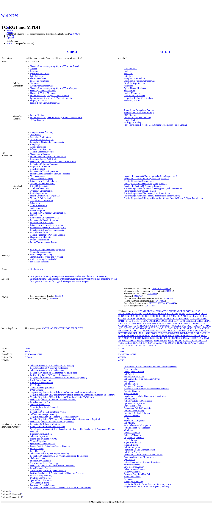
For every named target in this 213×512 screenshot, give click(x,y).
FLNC (181, 323)
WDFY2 (134, 345)
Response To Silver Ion (40, 166)
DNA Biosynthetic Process (41, 402)
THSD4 (148, 343)
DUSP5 (164, 321)
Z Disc (127, 418)
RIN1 (197, 335)
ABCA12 (142, 311)
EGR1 (182, 321)
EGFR (176, 321)
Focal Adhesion (130, 440)
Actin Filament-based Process (137, 428)
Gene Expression (37, 169)
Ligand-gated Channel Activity (43, 439)
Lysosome (34, 71)
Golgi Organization (132, 472)
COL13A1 (203, 316)
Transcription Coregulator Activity (139, 110)
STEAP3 (163, 340)
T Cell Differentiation (39, 188)
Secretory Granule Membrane (43, 90)
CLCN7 (180, 316)
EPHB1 (200, 321)
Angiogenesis (130, 381)
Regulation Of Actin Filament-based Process (143, 454)
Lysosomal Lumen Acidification (44, 159)
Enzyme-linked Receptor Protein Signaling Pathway (146, 486)
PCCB (183, 333)
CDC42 (165, 316)
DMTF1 (121, 321)
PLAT (202, 333)
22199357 (74, 34)
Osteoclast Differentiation (41, 191)
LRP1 (190, 328)
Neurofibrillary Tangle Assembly (44, 407)
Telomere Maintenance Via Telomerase (47, 370)
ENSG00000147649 (127, 354)
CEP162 (172, 316)
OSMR (176, 333)
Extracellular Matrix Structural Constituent (142, 462)
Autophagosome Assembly (41, 132)
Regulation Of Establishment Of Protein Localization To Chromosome (60, 487)
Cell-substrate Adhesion (134, 469)
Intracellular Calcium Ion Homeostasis (47, 142)
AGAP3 (189, 311)
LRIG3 (184, 328)
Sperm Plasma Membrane (41, 480)
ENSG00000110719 (33, 354)
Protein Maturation (132, 432)
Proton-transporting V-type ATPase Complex (49, 95)
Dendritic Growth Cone (40, 478)
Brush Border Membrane (41, 380)
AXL (169, 313)
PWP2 (178, 335)
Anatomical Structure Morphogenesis (140, 457)
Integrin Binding (131, 445)
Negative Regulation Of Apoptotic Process (142, 186)
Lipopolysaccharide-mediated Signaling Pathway (145, 183)
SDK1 (150, 338)
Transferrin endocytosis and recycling (46, 257)
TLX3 (80, 328)
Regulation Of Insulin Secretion (44, 220)
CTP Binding (35, 385)
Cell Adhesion (130, 374)
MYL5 (186, 331)
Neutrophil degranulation (41, 252)
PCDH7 (189, 333)
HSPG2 (143, 326)
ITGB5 (195, 326)
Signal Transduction (132, 442)
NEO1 (197, 331)
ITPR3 (201, 326)
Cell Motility (129, 423)
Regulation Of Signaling (134, 420)
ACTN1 (164, 311)
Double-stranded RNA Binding (137, 117)
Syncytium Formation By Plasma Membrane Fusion (146, 388)
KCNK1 (53, 328)
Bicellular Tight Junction (134, 83)
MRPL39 (172, 331)
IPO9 (184, 326)
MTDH (165, 51)
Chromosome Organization (42, 387)
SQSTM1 (149, 340)
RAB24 (184, 335)
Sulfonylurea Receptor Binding (43, 414)
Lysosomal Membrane (39, 73)
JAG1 (120, 328)
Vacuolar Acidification (40, 154)
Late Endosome (37, 76)
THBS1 (141, 343)
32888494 (52, 298)
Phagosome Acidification (41, 237)
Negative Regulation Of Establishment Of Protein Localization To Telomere (63, 392)
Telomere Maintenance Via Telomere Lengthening (52, 365)
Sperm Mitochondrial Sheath (42, 443)
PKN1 (196, 333)
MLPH (146, 331)
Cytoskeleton (129, 459)
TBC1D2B (202, 340)
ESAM (138, 323)
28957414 (162, 303)
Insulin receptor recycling (41, 254)
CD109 (144, 316)
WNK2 (142, 345)
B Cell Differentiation (39, 186)
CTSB (167, 318)
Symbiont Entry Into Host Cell (137, 474)
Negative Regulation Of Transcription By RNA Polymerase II (150, 176)
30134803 (160, 301)
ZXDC (156, 345)
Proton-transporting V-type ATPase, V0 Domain (51, 98)
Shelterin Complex (38, 458)
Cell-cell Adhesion (132, 415)
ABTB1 (157, 311)
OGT (163, 333)
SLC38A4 (195, 338)
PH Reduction (36, 215)
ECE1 (170, 321)
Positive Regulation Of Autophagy (139, 181)
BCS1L (182, 313)
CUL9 (179, 318)
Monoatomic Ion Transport (41, 139)
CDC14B (157, 316)
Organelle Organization (134, 437)
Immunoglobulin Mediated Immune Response (50, 174)
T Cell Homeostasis (38, 205)
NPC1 (130, 333)
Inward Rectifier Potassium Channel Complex (50, 446)
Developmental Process (134, 371)
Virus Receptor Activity (134, 467)
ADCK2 (172, 311)
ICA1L (150, 326)
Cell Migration (130, 398)
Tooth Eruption (36, 208)
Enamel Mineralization (40, 232)
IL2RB (178, 326)
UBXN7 (122, 345)
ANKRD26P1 (136, 313)
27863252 (153, 303)
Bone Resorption (37, 210)
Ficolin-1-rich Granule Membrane (45, 103)
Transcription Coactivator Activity (139, 112)
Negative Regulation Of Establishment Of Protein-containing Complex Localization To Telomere (72, 395)
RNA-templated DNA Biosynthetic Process (49, 368)
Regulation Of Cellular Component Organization (145, 396)
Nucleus (33, 68)
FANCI (155, 323)
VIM (128, 345)
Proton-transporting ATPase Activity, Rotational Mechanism (56, 117)
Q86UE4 (122, 357)
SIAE (187, 338)
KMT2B (151, 328)
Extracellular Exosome (134, 376)
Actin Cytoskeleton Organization (138, 401)
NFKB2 (204, 331)
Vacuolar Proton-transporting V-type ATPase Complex (53, 88)
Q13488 (28, 357)
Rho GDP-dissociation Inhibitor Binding (47, 426)
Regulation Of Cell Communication (139, 450)
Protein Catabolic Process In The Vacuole (48, 156)
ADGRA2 (180, 311)
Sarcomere (128, 479)
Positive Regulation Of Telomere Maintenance (50, 375)
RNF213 (130, 338)
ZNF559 (149, 345)
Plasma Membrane (38, 78)
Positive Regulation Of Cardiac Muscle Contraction (52, 465)
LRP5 (196, 328)
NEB (192, 331)
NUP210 (143, 333)
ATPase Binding (37, 120)
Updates (10, 38)
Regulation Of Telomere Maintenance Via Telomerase (53, 373)
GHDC (199, 323)
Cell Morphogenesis (132, 447)
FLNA (174, 323)
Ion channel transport (39, 262)
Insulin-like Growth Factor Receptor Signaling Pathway (148, 484)
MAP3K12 (204, 328)
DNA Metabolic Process (40, 468)
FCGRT (168, 323)
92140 (121, 348)
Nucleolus (128, 73)
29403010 (156, 288)
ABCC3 (150, 311)
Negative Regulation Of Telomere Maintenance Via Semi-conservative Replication (66, 419)
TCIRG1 (71, 51)
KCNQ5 (135, 328)
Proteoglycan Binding (133, 481)
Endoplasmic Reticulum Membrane (139, 81)
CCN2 (121, 316)
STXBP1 (178, 340)
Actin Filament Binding (134, 410)
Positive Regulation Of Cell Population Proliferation (53, 161)
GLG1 (206, 323)
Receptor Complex (132, 391)
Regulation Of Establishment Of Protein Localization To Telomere (59, 456)
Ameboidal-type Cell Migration (137, 425)
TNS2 (164, 343)
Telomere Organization (40, 436)
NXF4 (150, 333)
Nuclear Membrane (132, 93)
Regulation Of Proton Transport (44, 164)
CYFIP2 (185, 318)
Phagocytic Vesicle (38, 100)
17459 (121, 351)
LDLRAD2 (168, 328)
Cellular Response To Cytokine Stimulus (47, 235)
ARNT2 (153, 313)
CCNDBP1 (129, 316)
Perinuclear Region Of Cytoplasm (138, 98)
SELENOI (157, 338)
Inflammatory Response (40, 149)
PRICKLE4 (156, 335)
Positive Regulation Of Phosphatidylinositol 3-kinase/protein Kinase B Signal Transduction (163, 198)
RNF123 (122, 338)
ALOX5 (196, 311)
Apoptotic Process (38, 147)
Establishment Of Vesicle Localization (46, 225)
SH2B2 (181, 338)
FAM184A (146, 323)
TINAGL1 (157, 343)
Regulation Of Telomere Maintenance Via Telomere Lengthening (58, 377)
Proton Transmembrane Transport (44, 242)
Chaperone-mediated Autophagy (44, 463)
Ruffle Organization (38, 193)
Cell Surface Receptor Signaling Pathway (142, 379)
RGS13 (191, 335)
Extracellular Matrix (132, 406)
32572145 (149, 306)
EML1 (193, 321)
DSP (158, 321)
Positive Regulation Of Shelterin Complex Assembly (53, 399)
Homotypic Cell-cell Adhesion (137, 413)
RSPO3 (137, 338)
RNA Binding (130, 115)
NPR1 (136, 333)
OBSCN (156, 333)
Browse (10, 30)
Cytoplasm (128, 76)
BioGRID (11, 43)
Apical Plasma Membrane (41, 86)
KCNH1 (127, 328)
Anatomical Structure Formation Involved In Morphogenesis (150, 367)
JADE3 (208, 326)
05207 (27, 351)
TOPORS (172, 343)
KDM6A (143, 328)
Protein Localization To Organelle (44, 196)
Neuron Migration (38, 441)
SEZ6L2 (166, 338)
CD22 (150, 316)
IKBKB (163, 326)
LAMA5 (159, 328)
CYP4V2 (204, 318)
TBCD (121, 343)
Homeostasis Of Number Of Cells (44, 218)
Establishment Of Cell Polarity (43, 181)
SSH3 (156, 340)
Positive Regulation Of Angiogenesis (140, 191)
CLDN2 (187, 316)
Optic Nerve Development (41, 178)
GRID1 (121, 326)
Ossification (35, 134)
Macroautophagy (37, 176)
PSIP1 (164, 335)
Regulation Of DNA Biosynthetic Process (48, 412)
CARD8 (196, 313)
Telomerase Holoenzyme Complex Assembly (49, 453)
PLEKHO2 (129, 335)
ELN (188, 321)
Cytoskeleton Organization (135, 403)
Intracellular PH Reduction (41, 222)
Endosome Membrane (39, 81)
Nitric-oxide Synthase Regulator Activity (48, 470)
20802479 (138, 296)
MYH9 (179, 331)
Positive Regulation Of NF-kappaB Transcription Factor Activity (152, 196)
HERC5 (136, 326)
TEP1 (135, 343)
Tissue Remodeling (132, 476)
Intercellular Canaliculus (134, 95)
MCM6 (121, 331)
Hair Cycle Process (132, 452)
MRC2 (164, 331)
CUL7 (173, 318)
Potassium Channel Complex (42, 485)
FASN (161, 323)
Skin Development (132, 464)
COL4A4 (122, 318)
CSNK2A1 (159, 318)
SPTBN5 (141, 340)
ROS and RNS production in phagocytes (47, 249)
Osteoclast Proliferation (40, 137)
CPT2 (143, 318)
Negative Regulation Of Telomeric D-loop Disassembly (54, 417)
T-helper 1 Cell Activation (41, 200)
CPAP (138, 318)
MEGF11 (129, 331)
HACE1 (128, 326)
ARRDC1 (161, 313)
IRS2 (189, 326)
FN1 (186, 323)
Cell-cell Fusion (131, 384)
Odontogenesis (36, 203)
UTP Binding (36, 409)
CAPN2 (189, 313)
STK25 (171, 340)
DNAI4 (137, 321)
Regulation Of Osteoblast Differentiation (47, 213)
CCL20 (204, 313)
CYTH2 (45, 328)
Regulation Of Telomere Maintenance (46, 424)
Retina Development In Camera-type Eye (48, 227)
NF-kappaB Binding (132, 122)
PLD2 (207, 333)
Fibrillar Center (130, 68)
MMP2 (152, 331)
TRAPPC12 (182, 343)
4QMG (121, 360)
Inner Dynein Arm (38, 451)
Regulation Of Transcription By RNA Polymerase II (146, 178)
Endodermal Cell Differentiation (138, 408)
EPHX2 (207, 321)
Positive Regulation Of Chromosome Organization (52, 421)
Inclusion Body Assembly (41, 475)
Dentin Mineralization (39, 240)
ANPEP (146, 313)
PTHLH (171, 335)
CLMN (195, 316)
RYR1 (144, 338)
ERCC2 (121, 323)
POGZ (67, 328)
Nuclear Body (130, 90)
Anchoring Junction (132, 100)
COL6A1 (131, 318)
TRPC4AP (192, 343)
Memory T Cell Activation (41, 198)
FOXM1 (192, 323)
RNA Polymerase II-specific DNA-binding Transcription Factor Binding (155, 125)
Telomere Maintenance (40, 404)
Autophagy (35, 144)
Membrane (34, 83)
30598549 (59, 296)
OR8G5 (169, 333)
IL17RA (170, 326)
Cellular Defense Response (42, 152)
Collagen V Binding (132, 435)
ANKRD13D (124, 313)
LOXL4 (177, 328)
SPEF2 (125, 340)
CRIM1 (150, 318)
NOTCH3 (122, 333)
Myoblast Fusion (131, 393)
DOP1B (152, 321)
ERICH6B (130, 323)
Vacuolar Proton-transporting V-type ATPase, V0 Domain (55, 66)
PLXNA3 (138, 335)
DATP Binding (36, 390)
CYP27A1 (194, 318)
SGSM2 (174, 338)
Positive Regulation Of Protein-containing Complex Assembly (57, 473)
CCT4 (137, 316)
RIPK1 (204, 335)
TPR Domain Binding (39, 483)
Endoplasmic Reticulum (134, 78)
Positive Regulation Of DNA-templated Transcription (147, 193)
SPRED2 (132, 340)
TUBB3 (200, 343)
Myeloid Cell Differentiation (42, 183)
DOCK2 (144, 321)
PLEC (121, 335)
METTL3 (138, 331)
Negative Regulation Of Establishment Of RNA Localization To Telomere (62, 397)
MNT (158, 331)
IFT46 (156, 326)
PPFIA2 (146, 335)
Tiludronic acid (36, 269)
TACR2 (193, 340)
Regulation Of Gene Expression (44, 171)
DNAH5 (129, 321)
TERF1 (74, 328)
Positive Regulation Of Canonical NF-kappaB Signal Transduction (153, 188)
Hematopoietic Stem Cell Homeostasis (47, 230)
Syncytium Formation (133, 386)
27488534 (168, 298)
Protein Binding (37, 115)
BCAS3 (174, 313)
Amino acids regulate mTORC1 (44, 259)
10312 (27, 348)
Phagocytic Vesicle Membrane (43, 93)
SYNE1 (186, 340)
